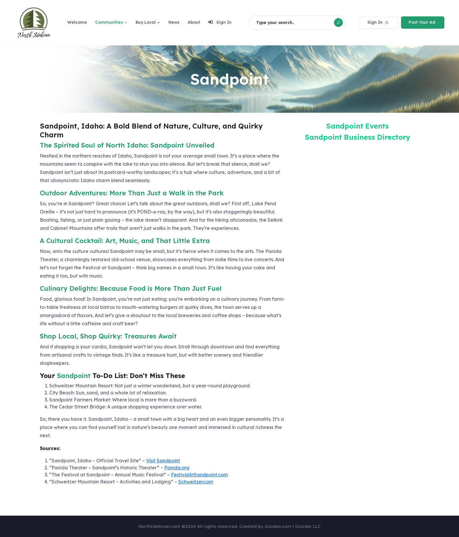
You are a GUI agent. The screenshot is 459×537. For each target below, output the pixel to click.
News (173, 22)
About (194, 22)
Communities (109, 22)
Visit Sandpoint (163, 461)
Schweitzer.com (195, 482)
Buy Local (146, 22)
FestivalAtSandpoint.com (199, 475)
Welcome (77, 22)
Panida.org (176, 468)
